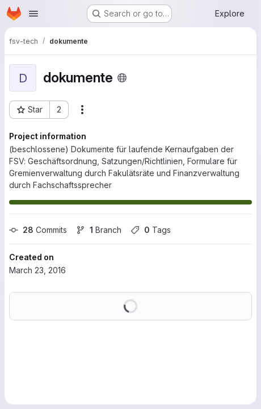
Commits (38, 230)
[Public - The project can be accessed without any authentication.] (122, 77)
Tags (150, 230)
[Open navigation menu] (33, 14)
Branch (98, 230)
